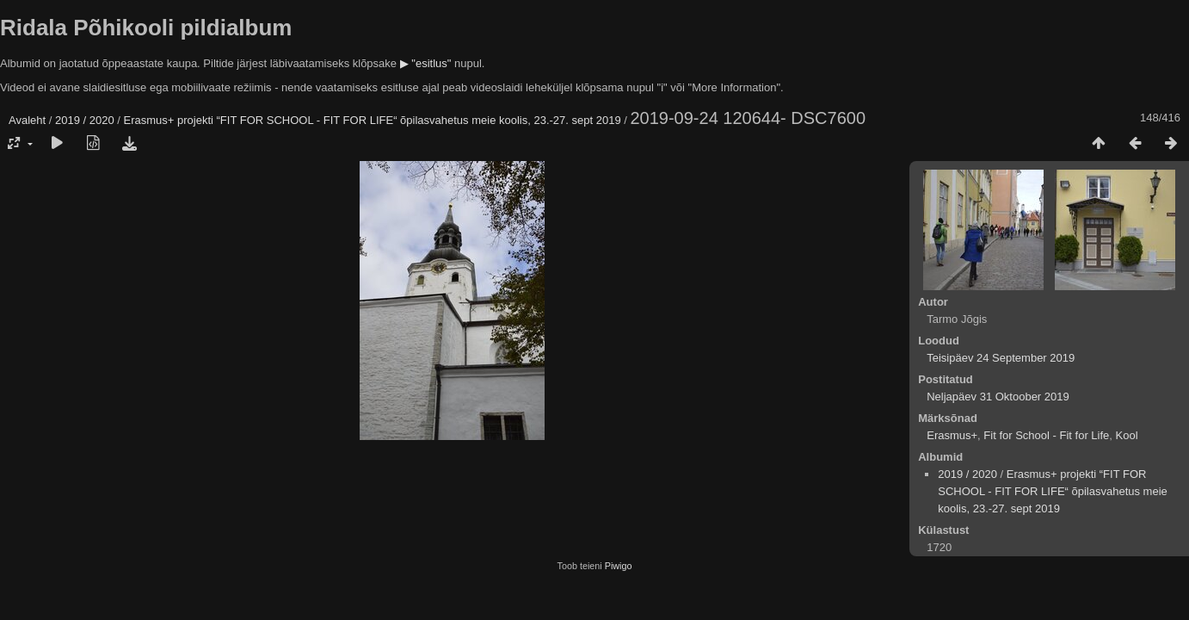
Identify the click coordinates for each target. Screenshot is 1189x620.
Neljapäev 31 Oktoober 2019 (998, 396)
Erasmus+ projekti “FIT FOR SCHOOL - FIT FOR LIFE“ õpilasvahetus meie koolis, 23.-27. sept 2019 (372, 120)
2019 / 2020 (84, 120)
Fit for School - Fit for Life (1046, 435)
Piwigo (618, 566)
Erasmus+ (952, 435)
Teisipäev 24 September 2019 (1001, 357)
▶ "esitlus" (426, 63)
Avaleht (27, 120)
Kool (1127, 435)
